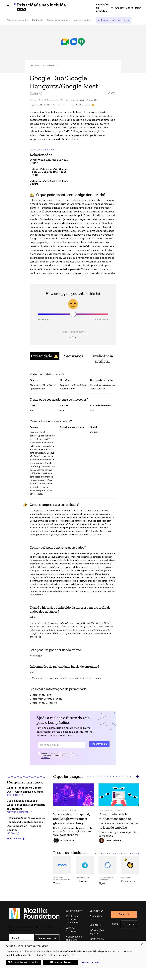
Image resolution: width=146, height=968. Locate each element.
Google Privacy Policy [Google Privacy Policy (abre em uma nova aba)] (41, 694)
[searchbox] (115, 20)
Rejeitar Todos (62, 962)
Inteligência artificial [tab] (102, 358)
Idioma (114, 923)
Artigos (119, 7)
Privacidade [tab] (44, 356)
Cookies (94, 925)
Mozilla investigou (75, 100)
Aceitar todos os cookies (25, 962)
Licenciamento (74, 910)
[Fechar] (142, 944)
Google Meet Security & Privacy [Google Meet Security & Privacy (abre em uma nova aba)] (46, 698)
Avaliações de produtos (102, 7)
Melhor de (37, 20)
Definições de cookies (91, 962)
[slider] (73, 314)
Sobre (129, 7)
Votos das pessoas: (61, 105)
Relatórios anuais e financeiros (72, 919)
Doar (138, 7)
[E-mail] (21, 938)
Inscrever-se (99, 744)
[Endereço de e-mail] (61, 745)
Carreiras (95, 910)
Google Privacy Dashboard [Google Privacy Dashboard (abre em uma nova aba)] (43, 702)
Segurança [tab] (73, 356)
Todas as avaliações (17, 20)
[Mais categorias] (85, 20)
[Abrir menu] (9, 7)
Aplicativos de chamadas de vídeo (45, 65)
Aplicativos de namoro (58, 20)
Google (34, 93)
